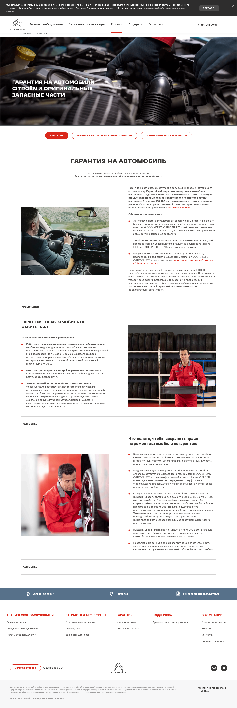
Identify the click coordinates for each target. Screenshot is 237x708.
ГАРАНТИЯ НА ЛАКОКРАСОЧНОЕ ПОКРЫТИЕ (104, 135)
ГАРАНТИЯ (56, 135)
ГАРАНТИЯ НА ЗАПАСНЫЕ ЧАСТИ (166, 135)
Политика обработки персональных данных (37, 698)
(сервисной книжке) (179, 208)
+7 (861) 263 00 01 (206, 25)
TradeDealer (205, 691)
